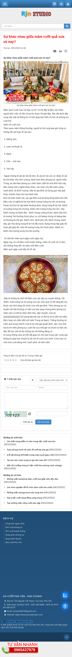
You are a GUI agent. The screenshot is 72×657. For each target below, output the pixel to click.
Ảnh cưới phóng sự (14, 527)
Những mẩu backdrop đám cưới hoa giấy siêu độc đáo (32, 479)
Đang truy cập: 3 (24, 622)
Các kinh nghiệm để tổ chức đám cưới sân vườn (29, 487)
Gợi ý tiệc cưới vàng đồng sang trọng (24, 498)
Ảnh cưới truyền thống (15, 531)
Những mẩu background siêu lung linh (25, 492)
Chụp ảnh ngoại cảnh (15, 523)
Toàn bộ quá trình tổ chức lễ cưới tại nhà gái (28, 450)
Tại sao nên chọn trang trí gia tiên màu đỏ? (27, 460)
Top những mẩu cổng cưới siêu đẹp (24, 503)
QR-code (8, 622)
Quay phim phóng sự (15, 535)
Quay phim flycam (13, 539)
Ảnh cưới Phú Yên (14, 542)
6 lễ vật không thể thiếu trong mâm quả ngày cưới (30, 455)
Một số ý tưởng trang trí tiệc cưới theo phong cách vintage (34, 465)
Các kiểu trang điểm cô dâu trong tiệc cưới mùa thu (31, 441)
